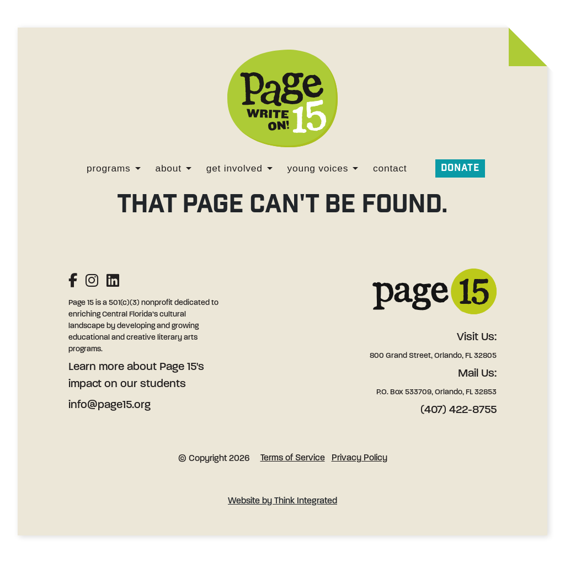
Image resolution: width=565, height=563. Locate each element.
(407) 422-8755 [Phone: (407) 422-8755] (458, 410)
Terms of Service (292, 458)
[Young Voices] (355, 168)
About (169, 168)
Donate (460, 168)
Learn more (96, 367)
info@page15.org (109, 405)
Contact (390, 168)
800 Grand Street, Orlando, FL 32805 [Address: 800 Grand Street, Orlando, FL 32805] (433, 356)
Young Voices (318, 168)
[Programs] (137, 168)
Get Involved (234, 168)
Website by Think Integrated (282, 501)
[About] (188, 168)
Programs (108, 168)
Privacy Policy (359, 458)
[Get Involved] (269, 168)
